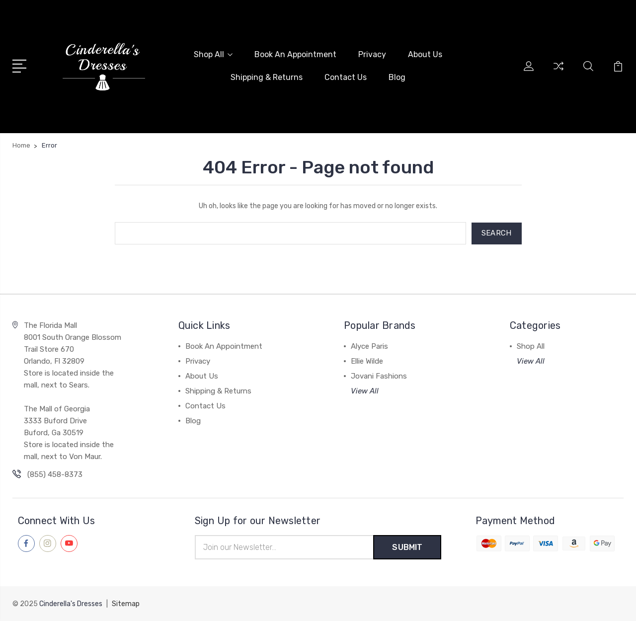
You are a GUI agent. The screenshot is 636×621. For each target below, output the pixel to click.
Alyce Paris (369, 345)
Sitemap (126, 604)
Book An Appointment (295, 54)
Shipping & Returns (267, 77)
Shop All (213, 54)
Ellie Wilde (367, 360)
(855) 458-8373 (54, 473)
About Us (425, 54)
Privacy (372, 54)
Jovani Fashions (379, 375)
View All (365, 390)
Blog (397, 77)
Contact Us (345, 77)
